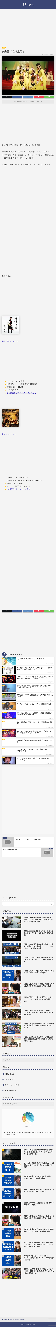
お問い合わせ (10, 1074)
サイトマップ (10, 1079)
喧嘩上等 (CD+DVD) (10, 341)
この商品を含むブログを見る (19, 489)
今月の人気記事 (10, 1090)
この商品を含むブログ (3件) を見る (21, 393)
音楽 (4, 47)
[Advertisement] (28, 26)
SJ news (28, 4)
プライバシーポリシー (13, 1085)
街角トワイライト (9, 434)
